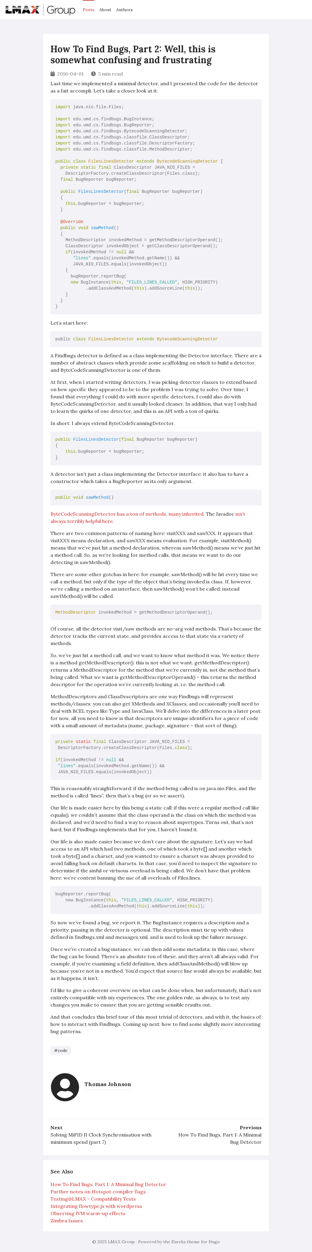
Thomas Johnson (108, 1084)
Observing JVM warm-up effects (87, 1213)
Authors (124, 9)
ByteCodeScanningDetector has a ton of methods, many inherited (126, 514)
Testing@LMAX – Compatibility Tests (93, 1199)
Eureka (178, 1241)
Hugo (214, 1241)
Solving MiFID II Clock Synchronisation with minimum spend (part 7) (100, 1138)
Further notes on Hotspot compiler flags (98, 1192)
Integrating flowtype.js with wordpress (96, 1206)
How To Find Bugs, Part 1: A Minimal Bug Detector (220, 1138)
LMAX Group (121, 1241)
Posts (88, 9)
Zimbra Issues (66, 1221)
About (105, 9)
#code (60, 1050)
